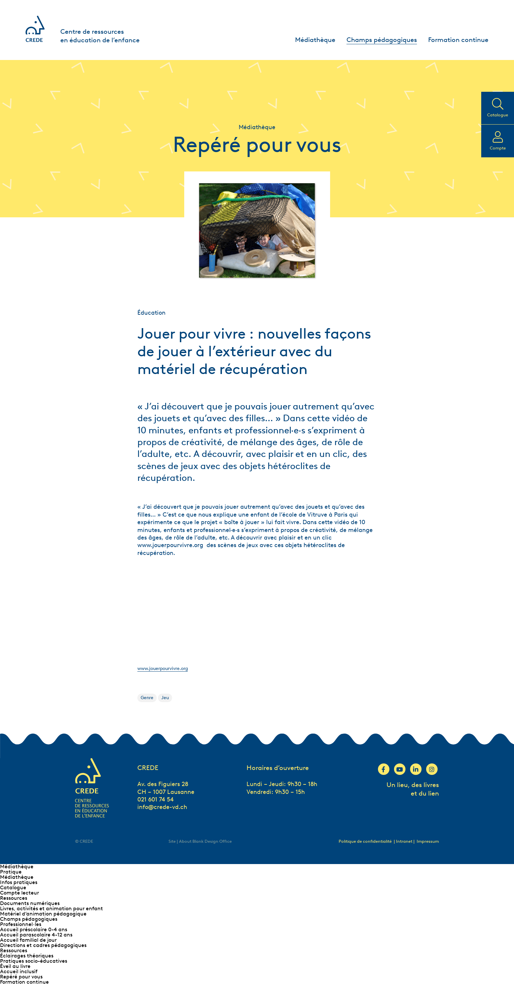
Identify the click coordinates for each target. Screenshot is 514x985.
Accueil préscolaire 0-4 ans (33, 929)
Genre (147, 697)
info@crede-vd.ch (162, 807)
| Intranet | (405, 841)
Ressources (13, 898)
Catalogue (13, 887)
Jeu (165, 697)
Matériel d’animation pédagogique (43, 914)
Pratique (11, 872)
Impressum (428, 841)
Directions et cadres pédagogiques (43, 945)
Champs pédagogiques (381, 40)
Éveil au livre (15, 966)
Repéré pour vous (21, 977)
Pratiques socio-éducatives (33, 961)
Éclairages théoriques (26, 956)
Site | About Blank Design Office (200, 841)
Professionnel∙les (20, 924)
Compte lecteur (19, 893)
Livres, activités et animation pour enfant (51, 908)
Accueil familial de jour (28, 940)
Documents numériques (30, 903)
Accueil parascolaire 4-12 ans (36, 935)
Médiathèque (315, 40)
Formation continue (458, 40)
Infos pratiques (18, 882)
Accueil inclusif (18, 971)
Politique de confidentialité (365, 841)
